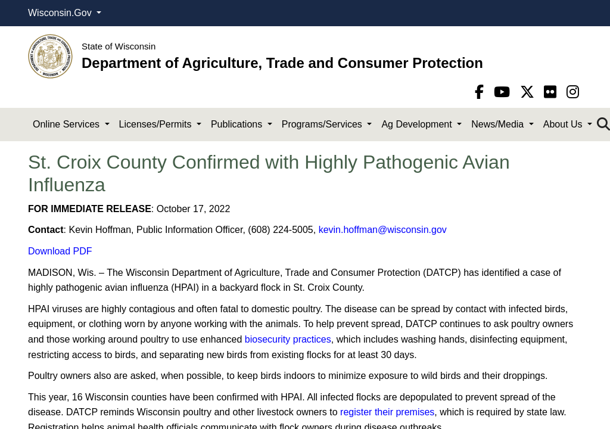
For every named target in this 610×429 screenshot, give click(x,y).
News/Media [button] (498, 124)
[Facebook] (481, 92)
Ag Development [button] (418, 124)
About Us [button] (564, 124)
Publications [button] (238, 124)
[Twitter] (529, 92)
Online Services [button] (67, 124)
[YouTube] (504, 92)
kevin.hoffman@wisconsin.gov (383, 230)
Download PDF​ (60, 251)
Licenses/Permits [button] (156, 124)
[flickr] (552, 92)
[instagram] (573, 92)
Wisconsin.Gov (61, 13)
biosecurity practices (288, 339)
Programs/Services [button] (323, 124)
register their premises (387, 412)
